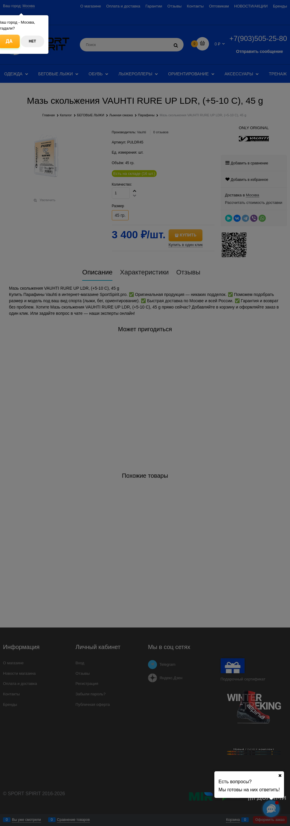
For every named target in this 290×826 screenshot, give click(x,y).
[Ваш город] (280, 775)
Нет (32, 41)
